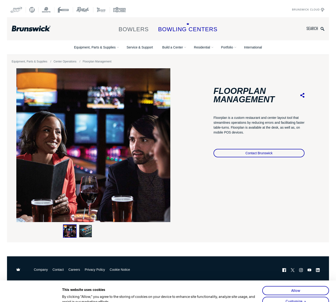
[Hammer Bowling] (63, 10)
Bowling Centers (187, 27)
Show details (72, 293)
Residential (202, 47)
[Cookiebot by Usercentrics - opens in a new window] (31, 293)
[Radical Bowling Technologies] (83, 10)
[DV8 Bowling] (32, 10)
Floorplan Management (97, 61)
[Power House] (119, 10)
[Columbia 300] (16, 10)
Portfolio (227, 47)
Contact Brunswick (259, 153)
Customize (294, 280)
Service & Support (139, 47)
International (253, 47)
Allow (295, 270)
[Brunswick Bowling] (38, 29)
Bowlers (134, 27)
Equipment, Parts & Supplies (95, 47)
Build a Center (172, 47)
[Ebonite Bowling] (46, 10)
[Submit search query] (322, 28)
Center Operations (64, 61)
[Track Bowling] (101, 10)
